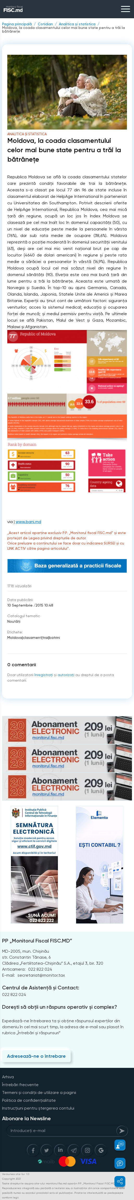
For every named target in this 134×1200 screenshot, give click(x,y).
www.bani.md (28, 521)
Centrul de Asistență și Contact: (40, 987)
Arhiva (8, 1076)
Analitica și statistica (77, 24)
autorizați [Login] (66, 675)
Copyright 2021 (11, 1178)
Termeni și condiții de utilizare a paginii (39, 1092)
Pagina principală (17, 24)
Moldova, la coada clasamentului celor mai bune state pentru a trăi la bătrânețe (63, 29)
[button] (116, 1145)
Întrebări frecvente (20, 1084)
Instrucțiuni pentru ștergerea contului (38, 1108)
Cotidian (45, 24)
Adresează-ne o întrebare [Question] (36, 1056)
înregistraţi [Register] (43, 675)
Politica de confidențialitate (29, 1100)
